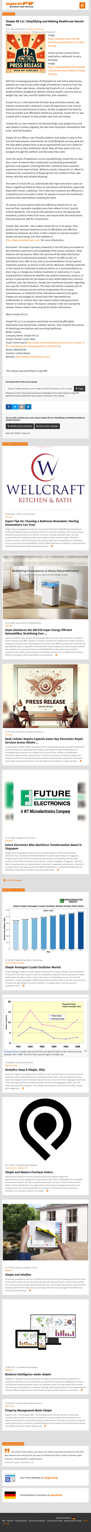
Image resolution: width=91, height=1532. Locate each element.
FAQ (3, 1521)
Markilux (9, 1270)
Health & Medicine (35, 29)
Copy (79, 388)
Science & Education (24, 1062)
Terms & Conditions (36, 1521)
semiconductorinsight (14, 963)
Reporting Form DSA (72, 1521)
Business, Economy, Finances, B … (30, 732)
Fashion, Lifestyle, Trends (26, 1268)
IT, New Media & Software (26, 1165)
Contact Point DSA (54, 1521)
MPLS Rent (9, 1406)
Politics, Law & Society (25, 514)
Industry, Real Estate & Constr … (29, 1403)
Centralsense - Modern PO (16, 1168)
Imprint (10, 1521)
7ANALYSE (9, 1370)
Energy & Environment (26, 838)
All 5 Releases (12, 880)
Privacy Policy (21, 1521)
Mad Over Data (11, 1065)
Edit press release (47, 426)
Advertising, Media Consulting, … (30, 960)
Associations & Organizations (28, 623)
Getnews (26, 32)
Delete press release (20, 426)
